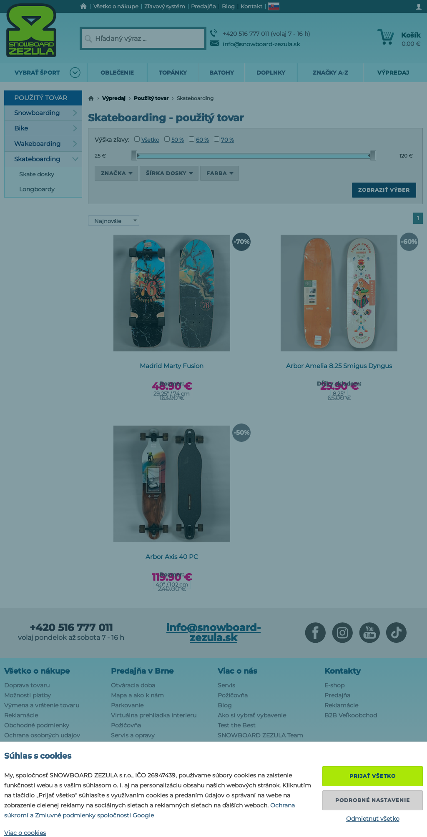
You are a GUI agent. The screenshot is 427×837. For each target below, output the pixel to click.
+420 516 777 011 (71, 628)
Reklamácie (21, 715)
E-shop (334, 685)
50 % (174, 139)
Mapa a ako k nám (137, 695)
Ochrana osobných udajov (42, 735)
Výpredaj (114, 98)
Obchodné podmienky (36, 725)
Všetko (146, 139)
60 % (199, 139)
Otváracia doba (133, 685)
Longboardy (37, 189)
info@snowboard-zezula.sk (255, 44)
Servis (226, 685)
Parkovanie (127, 705)
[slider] (135, 155)
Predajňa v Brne (142, 671)
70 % (224, 139)
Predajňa (337, 695)
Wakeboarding (46, 144)
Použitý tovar (151, 98)
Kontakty (342, 671)
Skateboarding (46, 159)
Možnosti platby (27, 695)
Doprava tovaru (27, 685)
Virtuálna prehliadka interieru (153, 715)
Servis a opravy (133, 735)
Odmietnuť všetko (372, 818)
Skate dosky (36, 174)
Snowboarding (46, 113)
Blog (225, 705)
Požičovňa (126, 725)
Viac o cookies (25, 833)
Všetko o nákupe (37, 671)
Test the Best (237, 725)
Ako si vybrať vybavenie (252, 715)
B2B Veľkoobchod (350, 715)
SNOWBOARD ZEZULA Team (260, 735)
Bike (46, 128)
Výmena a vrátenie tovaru (41, 705)
